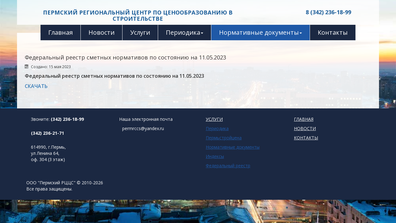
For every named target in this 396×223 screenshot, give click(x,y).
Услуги (140, 32)
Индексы (215, 156)
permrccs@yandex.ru (143, 128)
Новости (101, 32)
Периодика (184, 32)
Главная (60, 32)
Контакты (333, 32)
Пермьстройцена (224, 138)
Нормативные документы (260, 32)
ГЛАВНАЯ (303, 119)
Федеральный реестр (228, 165)
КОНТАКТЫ (306, 138)
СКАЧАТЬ (36, 86)
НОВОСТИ (305, 128)
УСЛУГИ (214, 119)
